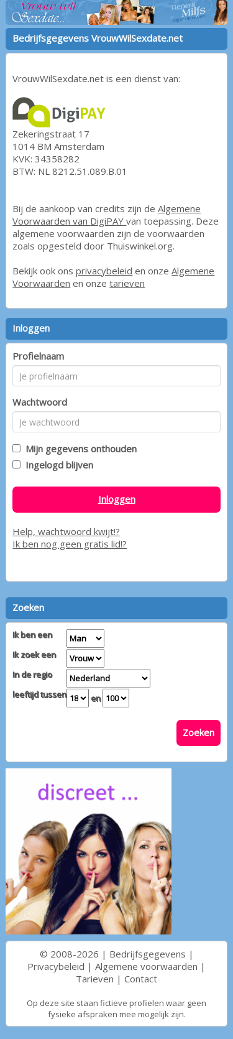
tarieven (127, 283)
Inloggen (116, 499)
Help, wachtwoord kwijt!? (66, 531)
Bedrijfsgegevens (147, 954)
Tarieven (95, 978)
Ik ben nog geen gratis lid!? (69, 544)
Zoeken (198, 732)
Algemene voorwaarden (146, 966)
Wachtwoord (39, 402)
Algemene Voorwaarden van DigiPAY (106, 214)
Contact (140, 978)
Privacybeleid (56, 966)
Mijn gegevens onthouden (79, 448)
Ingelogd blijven (57, 465)
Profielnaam (38, 356)
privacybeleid (104, 270)
